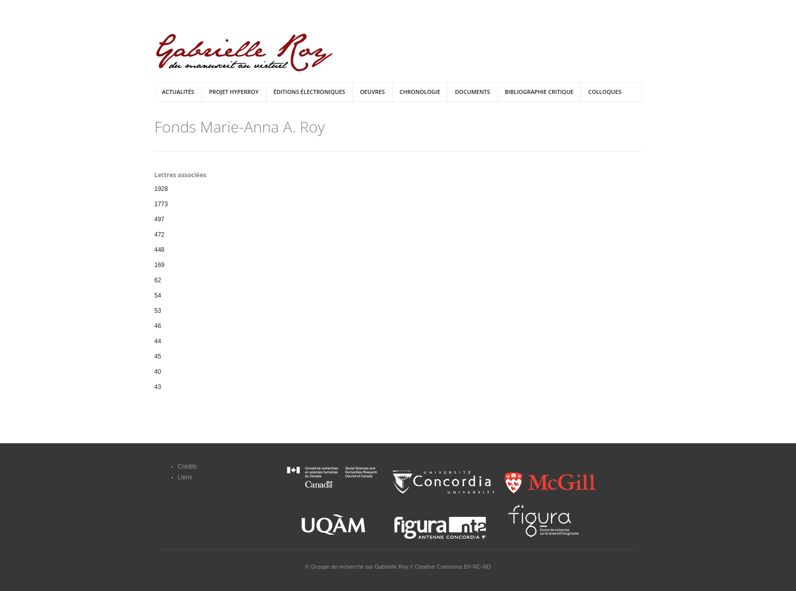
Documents (472, 91)
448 (159, 249)
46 (157, 326)
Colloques (604, 91)
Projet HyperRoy (234, 91)
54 (157, 295)
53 (157, 310)
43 (157, 386)
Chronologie (420, 91)
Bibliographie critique (539, 91)
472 (159, 234)
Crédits (187, 466)
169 (159, 265)
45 (157, 356)
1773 (161, 204)
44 (157, 341)
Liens (185, 477)
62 (157, 280)
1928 (161, 188)
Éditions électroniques (309, 91)
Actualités (178, 91)
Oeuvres (372, 91)
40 (157, 371)
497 (159, 219)
